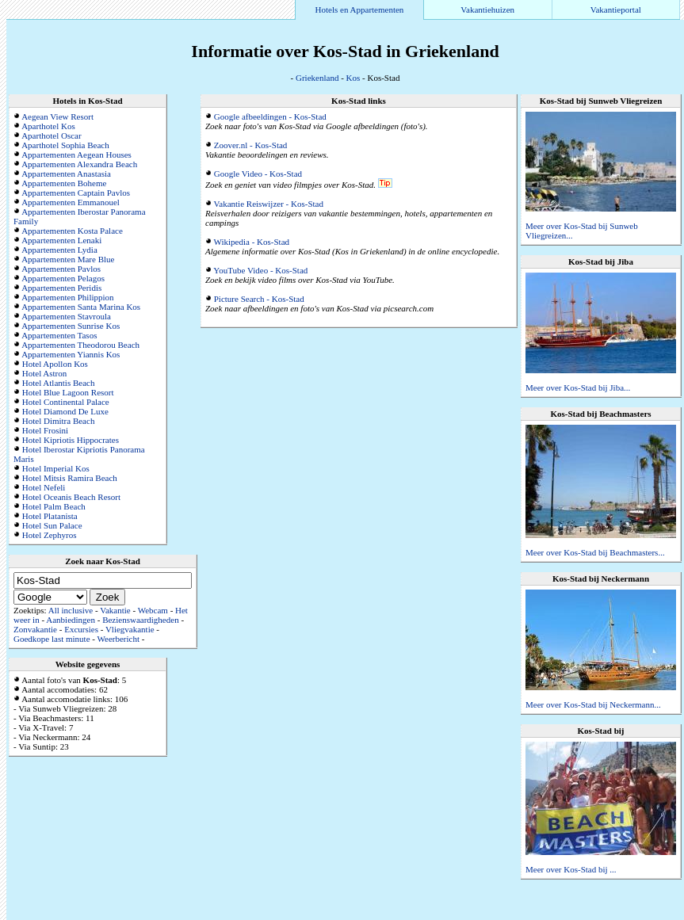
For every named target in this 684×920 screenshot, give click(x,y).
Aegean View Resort (57, 116)
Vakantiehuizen (487, 9)
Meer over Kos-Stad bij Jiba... (577, 387)
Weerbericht (118, 638)
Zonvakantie (35, 629)
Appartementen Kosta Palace (72, 230)
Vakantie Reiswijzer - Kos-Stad (268, 203)
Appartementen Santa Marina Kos (80, 306)
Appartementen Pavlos (61, 268)
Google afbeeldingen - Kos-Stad (270, 116)
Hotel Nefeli (44, 487)
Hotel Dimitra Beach (58, 421)
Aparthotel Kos (48, 126)
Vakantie (115, 610)
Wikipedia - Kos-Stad (251, 241)
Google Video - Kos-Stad (258, 173)
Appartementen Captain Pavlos (75, 192)
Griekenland (317, 77)
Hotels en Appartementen (359, 9)
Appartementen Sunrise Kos (70, 325)
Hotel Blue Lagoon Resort (68, 392)
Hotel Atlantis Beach (58, 382)
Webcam (153, 610)
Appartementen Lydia (59, 249)
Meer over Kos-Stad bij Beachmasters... (595, 552)
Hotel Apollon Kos (55, 363)
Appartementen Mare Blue (67, 259)
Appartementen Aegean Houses (76, 154)
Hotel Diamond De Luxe (65, 411)
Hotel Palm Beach (54, 506)
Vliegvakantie (130, 629)
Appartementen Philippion (67, 297)
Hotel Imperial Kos (56, 468)
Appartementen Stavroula (66, 316)
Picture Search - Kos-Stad (259, 298)
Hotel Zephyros (49, 535)
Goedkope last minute (51, 638)
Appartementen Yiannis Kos (70, 354)
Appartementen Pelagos (63, 278)
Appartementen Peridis (61, 287)
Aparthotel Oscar (51, 135)
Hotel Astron (44, 373)
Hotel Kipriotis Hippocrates (70, 440)
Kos (353, 77)
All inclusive (71, 610)
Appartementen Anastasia (66, 173)
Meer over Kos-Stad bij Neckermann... (593, 704)
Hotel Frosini (45, 430)
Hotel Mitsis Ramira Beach (69, 478)
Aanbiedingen (70, 619)
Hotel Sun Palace (52, 525)
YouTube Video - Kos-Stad (260, 270)
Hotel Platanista (50, 516)
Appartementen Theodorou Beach (80, 344)
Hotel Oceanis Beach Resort (71, 497)
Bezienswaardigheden (140, 619)
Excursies (81, 629)
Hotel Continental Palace (65, 402)
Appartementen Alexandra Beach (79, 164)
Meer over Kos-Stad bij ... (571, 869)
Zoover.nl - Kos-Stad (251, 145)
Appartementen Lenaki (61, 240)
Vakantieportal (615, 9)
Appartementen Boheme (63, 183)
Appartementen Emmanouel (70, 202)
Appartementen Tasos (59, 335)
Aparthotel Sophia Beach (65, 145)
